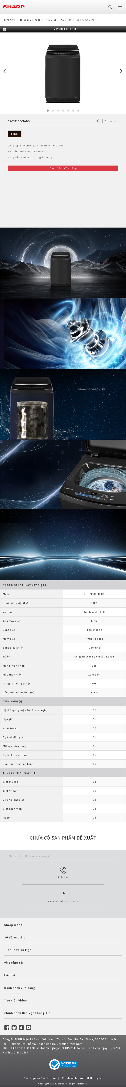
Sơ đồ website (14, 937)
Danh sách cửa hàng (19, 988)
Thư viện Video (15, 1000)
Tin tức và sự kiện (17, 950)
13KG (14, 134)
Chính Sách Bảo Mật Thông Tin (27, 1013)
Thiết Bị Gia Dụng (30, 19)
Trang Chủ (9, 19)
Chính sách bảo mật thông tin (82, 1078)
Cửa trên (66, 19)
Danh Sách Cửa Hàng (63, 168)
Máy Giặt (50, 19)
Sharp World (13, 925)
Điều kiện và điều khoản (40, 1078)
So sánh (110, 121)
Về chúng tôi (13, 963)
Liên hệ (9, 975)
